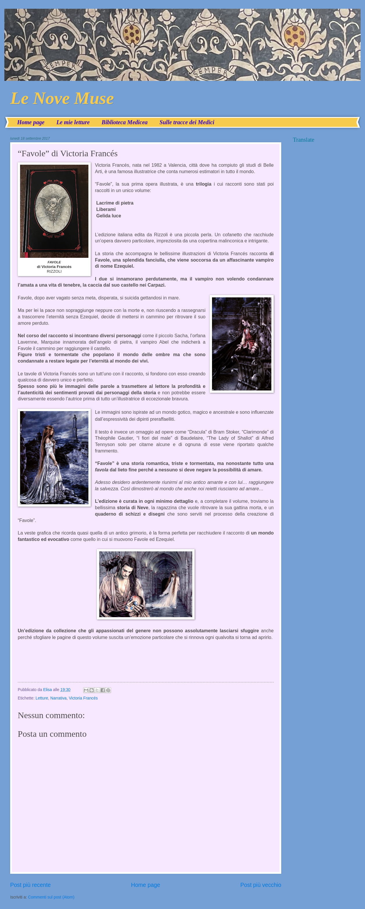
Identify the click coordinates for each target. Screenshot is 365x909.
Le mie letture (73, 122)
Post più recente (30, 885)
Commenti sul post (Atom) (51, 897)
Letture (41, 698)
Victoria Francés (83, 698)
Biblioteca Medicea (124, 122)
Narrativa (58, 698)
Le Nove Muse (62, 98)
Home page (30, 122)
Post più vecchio (260, 885)
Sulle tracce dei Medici (187, 122)
